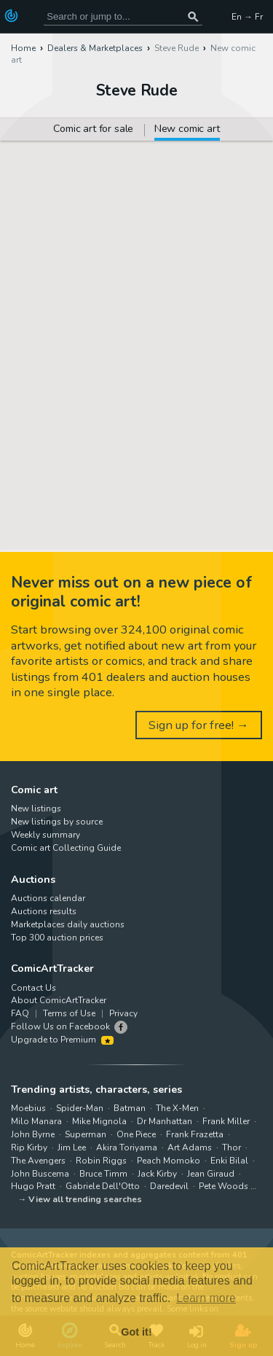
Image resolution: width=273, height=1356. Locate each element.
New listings (36, 808)
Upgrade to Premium (62, 1039)
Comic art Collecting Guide (66, 848)
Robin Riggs (101, 1160)
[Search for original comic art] (123, 16)
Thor (231, 1147)
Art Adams (189, 1147)
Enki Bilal (229, 1160)
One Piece (136, 1134)
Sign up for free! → (199, 725)
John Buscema (40, 1174)
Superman (85, 1134)
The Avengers (38, 1160)
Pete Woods (223, 1186)
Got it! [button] (136, 1332)
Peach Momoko (168, 1160)
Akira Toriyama (126, 1147)
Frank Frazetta (194, 1134)
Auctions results (43, 911)
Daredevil (169, 1186)
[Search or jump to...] (192, 16)
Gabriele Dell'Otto (103, 1186)
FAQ (20, 1013)
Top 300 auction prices (57, 937)
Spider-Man (79, 1108)
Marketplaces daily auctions (67, 924)
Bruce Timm (103, 1174)
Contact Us (33, 988)
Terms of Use (69, 1013)
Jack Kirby (157, 1174)
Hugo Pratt (33, 1186)
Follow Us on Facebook (60, 1026)
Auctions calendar (48, 898)
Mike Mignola (99, 1121)
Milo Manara (36, 1121)
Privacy (123, 1013)
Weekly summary (45, 835)
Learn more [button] (206, 1298)
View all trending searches (85, 1199)
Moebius (28, 1108)
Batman (130, 1108)
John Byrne (33, 1134)
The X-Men (177, 1108)
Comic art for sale (93, 130)
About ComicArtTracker (58, 1000)
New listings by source (57, 821)
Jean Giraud (210, 1174)
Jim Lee (72, 1147)
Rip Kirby (29, 1147)
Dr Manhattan (164, 1121)
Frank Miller (226, 1121)
